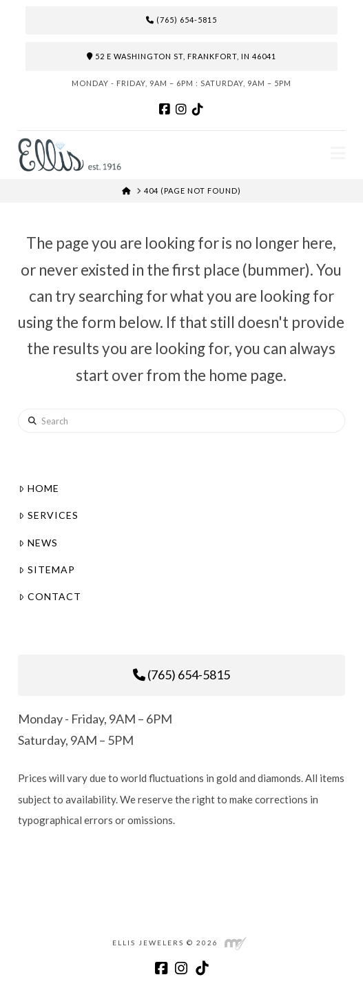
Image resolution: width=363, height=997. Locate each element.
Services (48, 515)
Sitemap (46, 569)
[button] (338, 153)
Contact (50, 596)
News (38, 542)
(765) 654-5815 (181, 20)
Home (39, 488)
